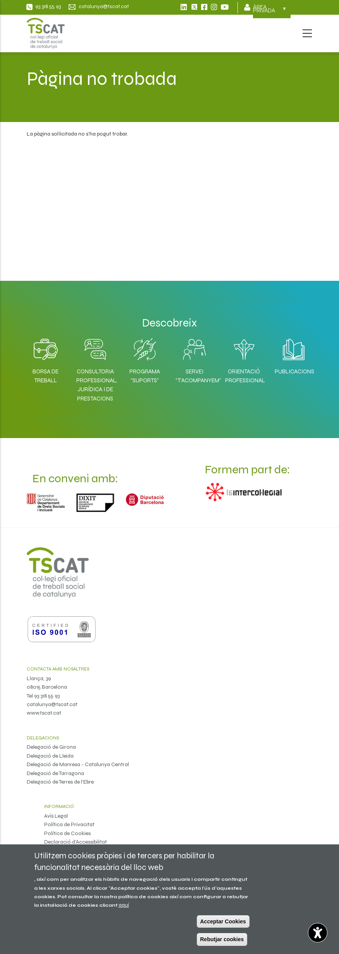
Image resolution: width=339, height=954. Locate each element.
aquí (124, 905)
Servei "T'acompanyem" (194, 376)
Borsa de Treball (46, 376)
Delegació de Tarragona (55, 773)
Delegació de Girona (51, 747)
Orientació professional (244, 376)
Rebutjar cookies (222, 939)
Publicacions (294, 371)
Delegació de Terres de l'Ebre (60, 782)
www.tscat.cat (44, 713)
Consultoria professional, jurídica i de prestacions (95, 385)
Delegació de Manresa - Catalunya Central (78, 764)
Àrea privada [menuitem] (270, 11)
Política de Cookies (67, 833)
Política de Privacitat (69, 824)
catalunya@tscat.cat (52, 704)
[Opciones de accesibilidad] (317, 932)
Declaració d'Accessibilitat (75, 842)
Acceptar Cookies (223, 921)
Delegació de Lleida (50, 756)
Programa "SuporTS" (144, 376)
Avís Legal (56, 816)
